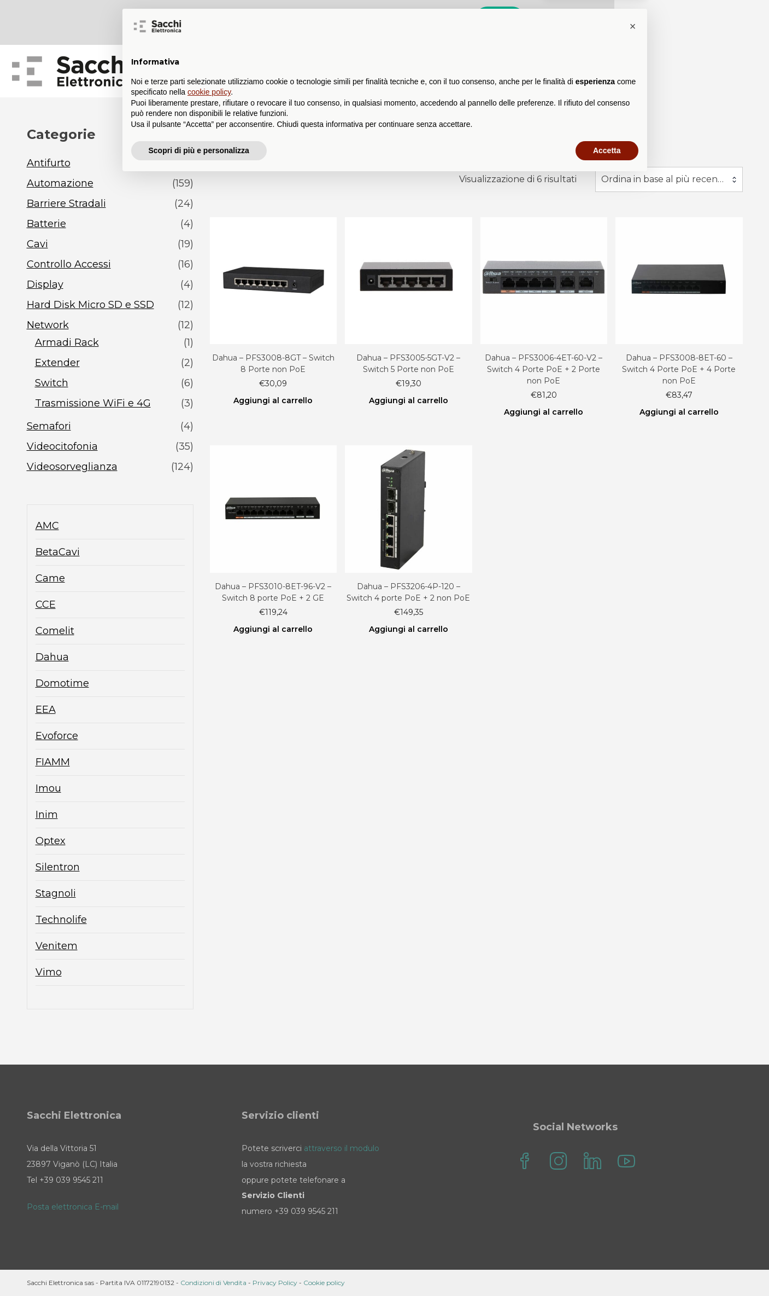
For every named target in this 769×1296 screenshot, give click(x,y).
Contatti (515, 71)
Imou (48, 789)
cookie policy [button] (209, 1208)
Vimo (49, 973)
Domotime (62, 684)
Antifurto (49, 164)
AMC (47, 526)
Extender (57, 363)
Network (48, 325)
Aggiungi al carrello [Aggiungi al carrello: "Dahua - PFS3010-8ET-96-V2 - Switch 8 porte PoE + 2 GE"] (273, 630)
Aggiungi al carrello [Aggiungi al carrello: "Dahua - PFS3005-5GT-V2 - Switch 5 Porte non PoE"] (408, 401)
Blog (419, 71)
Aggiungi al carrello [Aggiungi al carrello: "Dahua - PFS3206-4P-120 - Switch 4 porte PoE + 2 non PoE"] (408, 630)
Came (50, 579)
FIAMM (53, 763)
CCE (46, 605)
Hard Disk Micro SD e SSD (90, 305)
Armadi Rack (67, 343)
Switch (51, 383)
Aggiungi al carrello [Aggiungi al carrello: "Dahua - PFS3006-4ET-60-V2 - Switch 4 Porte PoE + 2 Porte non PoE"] (543, 413)
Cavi (37, 245)
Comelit (55, 631)
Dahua (52, 658)
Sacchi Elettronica (688, 71)
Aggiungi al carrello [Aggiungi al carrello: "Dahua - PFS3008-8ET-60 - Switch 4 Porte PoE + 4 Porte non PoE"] (679, 413)
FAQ (463, 71)
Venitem (57, 946)
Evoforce (57, 736)
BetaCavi (58, 553)
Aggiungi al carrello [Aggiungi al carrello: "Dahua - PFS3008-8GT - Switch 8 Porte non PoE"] (273, 401)
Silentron (58, 868)
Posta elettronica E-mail (73, 1207)
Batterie (46, 224)
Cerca (641, 20)
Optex (51, 841)
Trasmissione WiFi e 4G (93, 404)
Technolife (61, 920)
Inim (47, 815)
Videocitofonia (62, 447)
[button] (633, 1142)
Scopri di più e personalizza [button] (199, 1266)
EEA (46, 710)
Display (45, 285)
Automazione (60, 184)
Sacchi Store (356, 71)
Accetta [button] (607, 1266)
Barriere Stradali (66, 204)
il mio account (590, 71)
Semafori (49, 427)
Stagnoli (56, 894)
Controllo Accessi (69, 265)
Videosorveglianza (72, 467)
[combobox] (669, 180)
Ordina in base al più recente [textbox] (664, 180)
